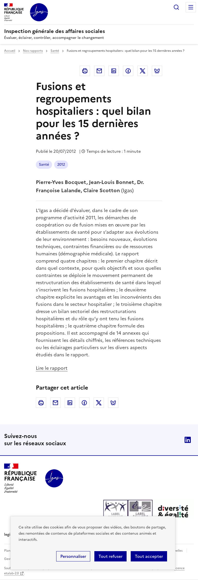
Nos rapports (33, 50)
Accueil (9, 50)
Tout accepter (149, 556)
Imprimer (85, 71)
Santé (55, 50)
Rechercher (176, 7)
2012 (61, 164)
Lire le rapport (52, 368)
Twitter (142, 71)
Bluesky (157, 71)
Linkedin (114, 71)
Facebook (128, 71)
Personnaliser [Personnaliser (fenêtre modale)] (73, 556)
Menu (191, 7)
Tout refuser (110, 556)
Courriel (99, 71)
